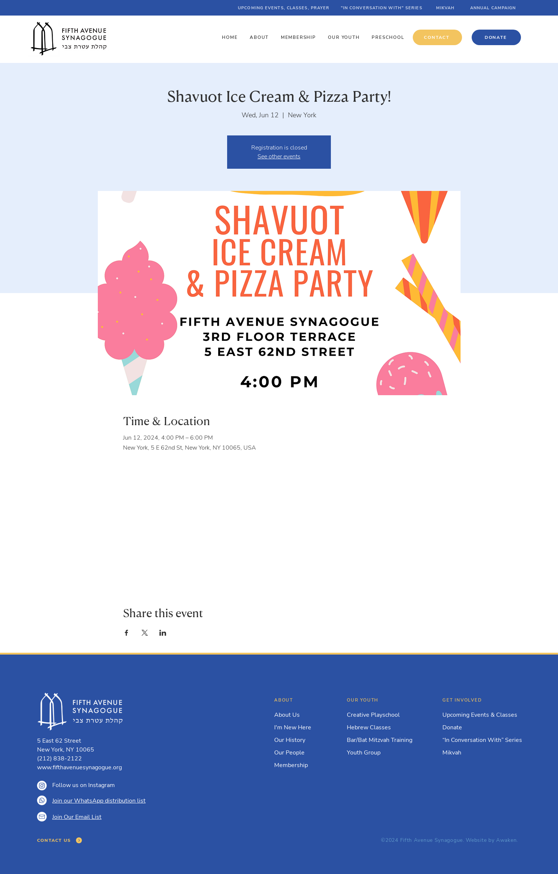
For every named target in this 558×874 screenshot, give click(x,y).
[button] (260, 37)
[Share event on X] (144, 633)
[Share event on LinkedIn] (162, 633)
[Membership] (298, 765)
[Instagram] (42, 785)
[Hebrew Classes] (383, 727)
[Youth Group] (383, 752)
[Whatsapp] (42, 800)
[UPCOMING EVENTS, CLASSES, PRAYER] (284, 8)
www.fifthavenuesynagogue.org (79, 767)
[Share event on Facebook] (126, 633)
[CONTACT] (437, 37)
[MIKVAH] (446, 8)
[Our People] (298, 752)
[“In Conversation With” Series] (483, 740)
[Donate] (478, 727)
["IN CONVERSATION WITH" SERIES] (382, 8)
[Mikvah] (478, 752)
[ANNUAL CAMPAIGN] (493, 8)
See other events (279, 156)
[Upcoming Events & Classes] (480, 715)
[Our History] (298, 740)
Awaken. (507, 840)
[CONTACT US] (60, 840)
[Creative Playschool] (383, 715)
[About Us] (298, 715)
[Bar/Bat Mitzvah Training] (383, 740)
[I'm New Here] (298, 727)
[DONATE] (496, 37)
